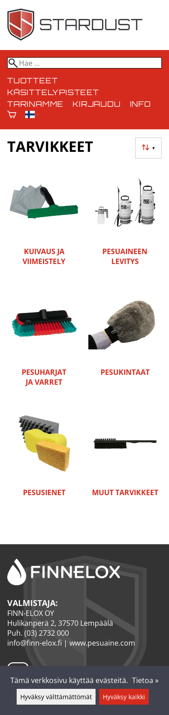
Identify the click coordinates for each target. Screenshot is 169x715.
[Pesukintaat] (125, 343)
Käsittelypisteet (53, 92)
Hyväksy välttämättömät (56, 696)
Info (140, 104)
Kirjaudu (96, 104)
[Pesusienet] (44, 463)
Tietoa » (145, 680)
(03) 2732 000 (46, 633)
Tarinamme (35, 104)
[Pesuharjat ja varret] (44, 343)
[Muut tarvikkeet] (125, 463)
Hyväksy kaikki (124, 696)
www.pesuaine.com (102, 643)
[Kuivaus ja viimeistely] (44, 222)
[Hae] (84, 62)
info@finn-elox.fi (34, 643)
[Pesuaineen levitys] (125, 222)
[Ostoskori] (11, 115)
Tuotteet (32, 80)
